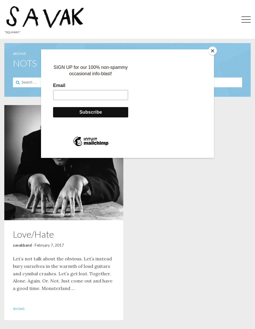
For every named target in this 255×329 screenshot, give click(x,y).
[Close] (212, 51)
